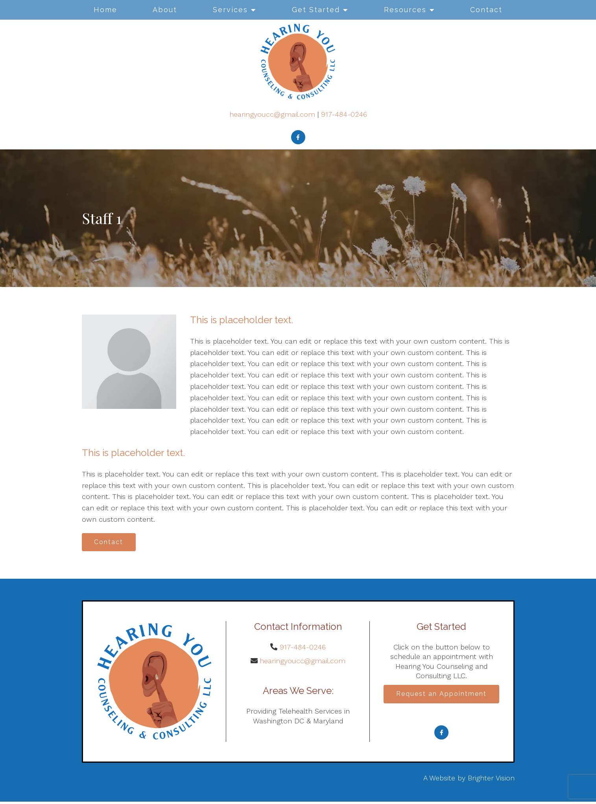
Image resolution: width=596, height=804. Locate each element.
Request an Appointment (441, 696)
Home (105, 10)
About (165, 10)
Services (230, 10)
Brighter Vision (491, 780)
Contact (486, 10)
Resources (405, 10)
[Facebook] (298, 137)
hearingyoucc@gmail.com (272, 114)
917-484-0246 (344, 114)
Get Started (316, 10)
